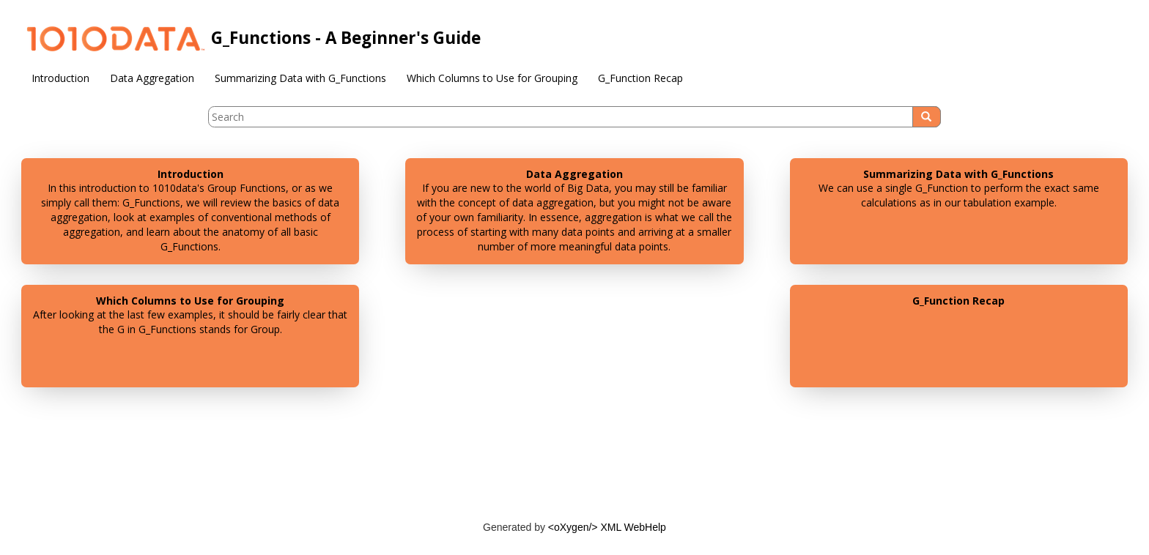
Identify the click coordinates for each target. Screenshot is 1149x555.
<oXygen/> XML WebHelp (607, 527)
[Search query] (574, 116)
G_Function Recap (640, 78)
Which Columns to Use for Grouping (492, 78)
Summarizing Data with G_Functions (300, 78)
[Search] (926, 116)
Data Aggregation (152, 78)
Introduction (60, 78)
